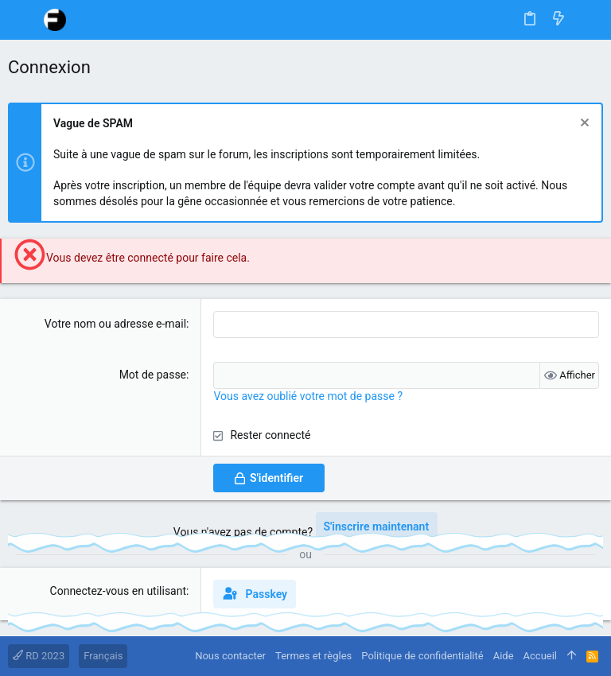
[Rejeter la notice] (583, 124)
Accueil (540, 656)
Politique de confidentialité (422, 656)
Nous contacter (230, 656)
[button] (24, 20)
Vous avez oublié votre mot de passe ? (308, 396)
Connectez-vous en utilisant (118, 591)
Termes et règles (313, 656)
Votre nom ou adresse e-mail (115, 323)
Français (103, 656)
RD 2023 (38, 656)
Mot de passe (152, 374)
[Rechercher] (587, 20)
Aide (503, 656)
